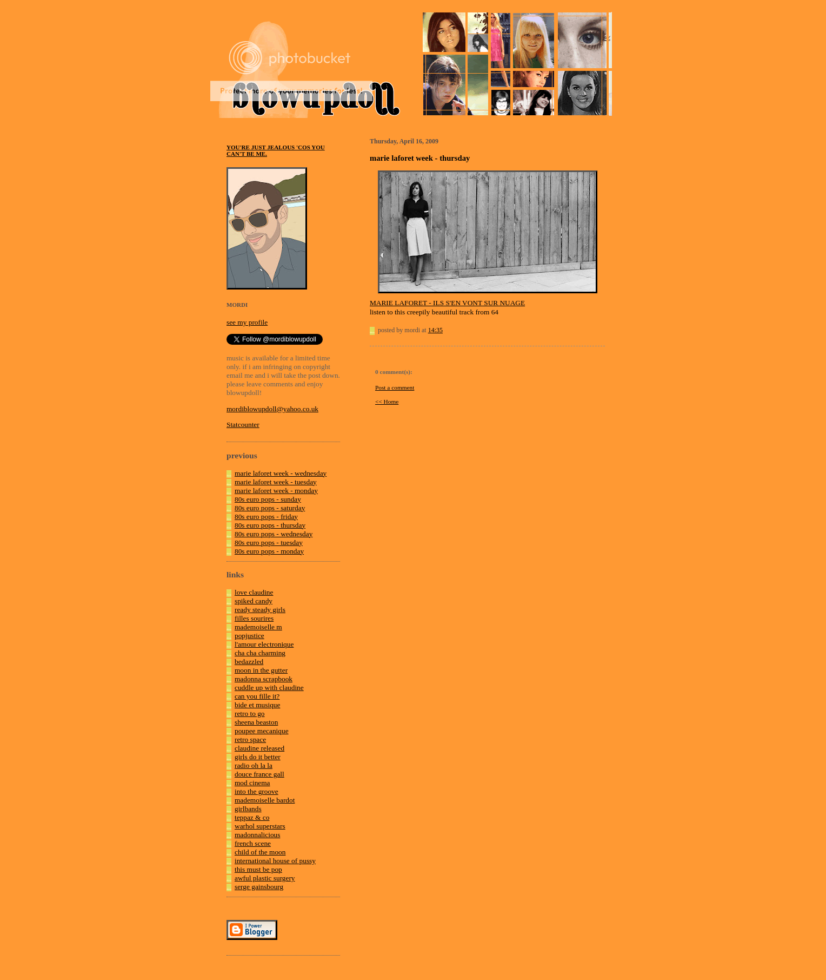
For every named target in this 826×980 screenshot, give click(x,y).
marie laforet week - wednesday (281, 473)
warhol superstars (260, 826)
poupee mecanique (262, 731)
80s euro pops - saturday (270, 508)
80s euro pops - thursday (270, 525)
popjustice (249, 636)
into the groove (256, 791)
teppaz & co (252, 817)
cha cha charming (260, 653)
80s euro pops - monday (269, 551)
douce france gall (259, 774)
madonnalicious (257, 835)
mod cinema (252, 783)
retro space (250, 739)
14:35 (435, 330)
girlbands (248, 809)
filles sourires (254, 618)
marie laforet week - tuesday (276, 482)
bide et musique (257, 705)
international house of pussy (275, 861)
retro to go (250, 713)
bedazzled (249, 661)
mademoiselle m (258, 627)
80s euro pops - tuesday (269, 542)
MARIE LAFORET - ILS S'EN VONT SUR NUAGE (447, 303)
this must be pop (258, 869)
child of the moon (260, 852)
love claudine (254, 592)
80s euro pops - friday (266, 516)
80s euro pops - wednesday (273, 534)
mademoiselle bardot (265, 800)
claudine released (259, 748)
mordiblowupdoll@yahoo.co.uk (272, 409)
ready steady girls (260, 610)
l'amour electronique (264, 644)
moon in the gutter (261, 670)
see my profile (247, 322)
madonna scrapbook (263, 679)
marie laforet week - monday (276, 490)
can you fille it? (257, 696)
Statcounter (243, 424)
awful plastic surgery (265, 878)
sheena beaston (256, 722)
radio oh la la (253, 765)
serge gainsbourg (259, 887)
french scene (253, 843)
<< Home (386, 401)
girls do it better (258, 757)
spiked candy (253, 601)
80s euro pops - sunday (268, 499)
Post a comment (394, 387)
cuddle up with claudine (269, 687)
